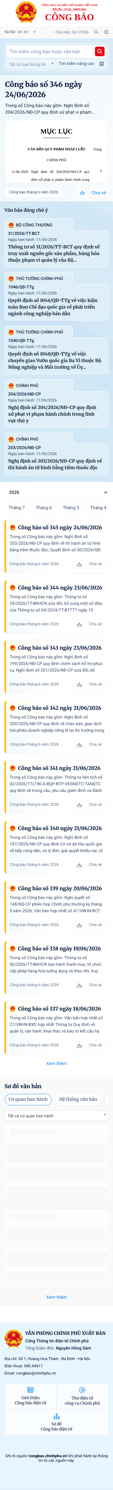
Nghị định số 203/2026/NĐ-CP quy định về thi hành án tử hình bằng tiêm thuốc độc (55, 464)
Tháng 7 (16, 507)
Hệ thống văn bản (78, 1099)
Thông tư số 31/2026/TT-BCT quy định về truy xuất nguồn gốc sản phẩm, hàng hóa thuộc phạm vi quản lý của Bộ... (54, 253)
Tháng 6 (44, 507)
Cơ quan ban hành (28, 1099)
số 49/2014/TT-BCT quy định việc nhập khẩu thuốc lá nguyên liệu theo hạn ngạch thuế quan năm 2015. (56, 1153)
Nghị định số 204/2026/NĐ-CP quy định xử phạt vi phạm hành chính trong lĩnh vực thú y (60, 180)
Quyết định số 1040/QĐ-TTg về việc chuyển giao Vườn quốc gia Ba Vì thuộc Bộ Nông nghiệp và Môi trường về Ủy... (54, 360)
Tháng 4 (98, 507)
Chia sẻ (98, 192)
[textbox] (31, 64)
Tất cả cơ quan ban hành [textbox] (30, 1116)
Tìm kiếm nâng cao (81, 63)
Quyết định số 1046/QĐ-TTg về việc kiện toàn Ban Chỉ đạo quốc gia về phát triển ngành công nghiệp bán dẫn (52, 307)
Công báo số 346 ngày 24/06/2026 (43, 89)
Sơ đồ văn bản (23, 1086)
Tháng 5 (71, 507)
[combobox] (31, 63)
